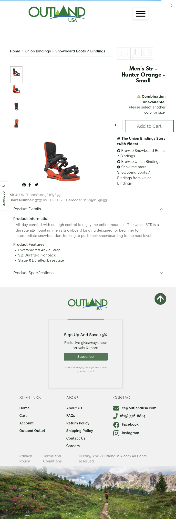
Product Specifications (33, 273)
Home (15, 51)
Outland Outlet (32, 431)
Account (27, 423)
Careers (73, 446)
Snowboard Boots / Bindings (80, 51)
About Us (74, 408)
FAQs (70, 416)
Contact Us (75, 438)
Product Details (27, 209)
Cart (23, 416)
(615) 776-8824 (129, 416)
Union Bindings (38, 51)
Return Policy (77, 423)
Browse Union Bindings (138, 162)
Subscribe (85, 357)
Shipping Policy (79, 431)
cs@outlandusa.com (134, 408)
